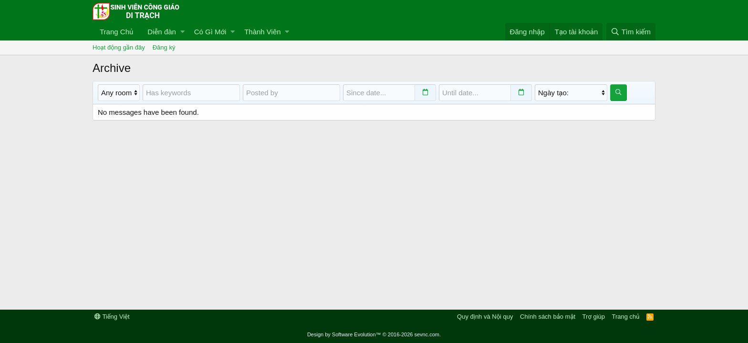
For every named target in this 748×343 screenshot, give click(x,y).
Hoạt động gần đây (119, 47)
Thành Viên (262, 32)
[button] (182, 31)
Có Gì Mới (210, 32)
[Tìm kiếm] (630, 31)
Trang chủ (626, 316)
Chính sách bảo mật (547, 316)
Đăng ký (164, 47)
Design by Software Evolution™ (374, 334)
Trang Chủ (116, 32)
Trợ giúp (593, 316)
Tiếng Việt (112, 316)
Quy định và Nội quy (485, 316)
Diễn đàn (161, 32)
